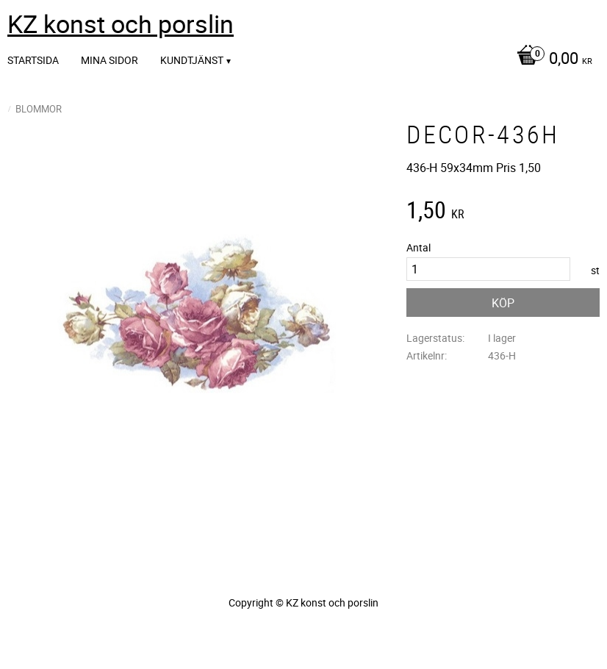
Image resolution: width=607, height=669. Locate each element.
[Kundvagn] (550, 59)
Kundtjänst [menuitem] (191, 60)
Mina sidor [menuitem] (109, 60)
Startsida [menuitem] (33, 60)
